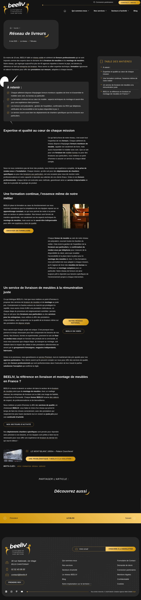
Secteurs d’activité (120, 11)
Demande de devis (124, 565)
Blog (135, 11)
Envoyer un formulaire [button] (18, 231)
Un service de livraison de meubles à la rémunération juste (118, 86)
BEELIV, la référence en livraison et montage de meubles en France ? (117, 93)
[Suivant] (110, 518)
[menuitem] (105, 2)
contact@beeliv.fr (19, 575)
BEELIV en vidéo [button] (73, 331)
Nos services (100, 11)
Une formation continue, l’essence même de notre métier (120, 79)
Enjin (134, 591)
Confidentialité (123, 579)
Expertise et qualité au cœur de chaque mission (118, 73)
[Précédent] (30, 518)
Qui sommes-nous (80, 11)
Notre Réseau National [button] (76, 322)
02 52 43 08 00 (18, 569)
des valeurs (54, 397)
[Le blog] (70, 518)
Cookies (120, 584)
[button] (7, 570)
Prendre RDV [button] (14, 582)
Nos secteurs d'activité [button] (19, 424)
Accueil (66, 10)
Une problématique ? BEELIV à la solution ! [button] (50, 459)
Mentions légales (124, 575)
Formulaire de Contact (126, 561)
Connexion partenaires (104, 2)
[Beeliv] (16, 8)
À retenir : (107, 67)
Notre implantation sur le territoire (75, 584)
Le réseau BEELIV (69, 575)
